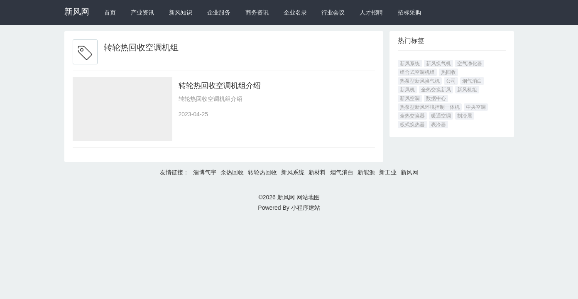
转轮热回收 (262, 172)
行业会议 (333, 12)
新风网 (76, 11)
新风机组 (467, 90)
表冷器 (438, 124)
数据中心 (436, 98)
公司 (451, 81)
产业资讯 (142, 12)
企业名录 (295, 12)
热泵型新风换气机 (420, 81)
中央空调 (476, 107)
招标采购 (409, 12)
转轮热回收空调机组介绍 (220, 85)
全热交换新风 (436, 90)
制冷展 (464, 116)
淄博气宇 (204, 172)
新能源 (366, 172)
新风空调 (410, 98)
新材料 (317, 172)
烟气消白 (472, 81)
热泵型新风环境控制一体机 (430, 107)
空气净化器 (469, 63)
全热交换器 (412, 116)
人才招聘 (371, 12)
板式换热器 (412, 124)
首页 (110, 12)
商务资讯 (257, 12)
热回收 (448, 72)
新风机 (407, 90)
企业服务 (218, 12)
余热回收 (232, 172)
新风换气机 (438, 63)
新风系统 (410, 63)
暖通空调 (441, 116)
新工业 (388, 172)
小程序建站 (305, 207)
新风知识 (180, 12)
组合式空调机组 (417, 72)
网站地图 (308, 197)
